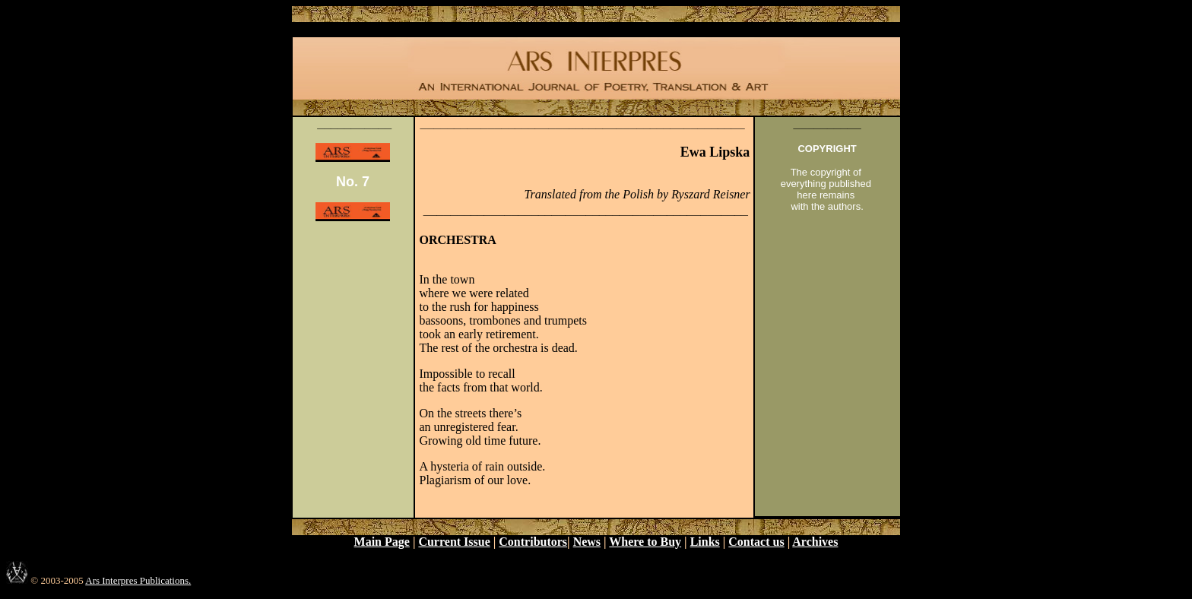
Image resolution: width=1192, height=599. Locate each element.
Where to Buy (645, 541)
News (587, 541)
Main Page (382, 541)
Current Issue (454, 541)
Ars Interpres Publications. (138, 580)
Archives (815, 541)
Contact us (756, 541)
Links (705, 541)
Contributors (533, 541)
